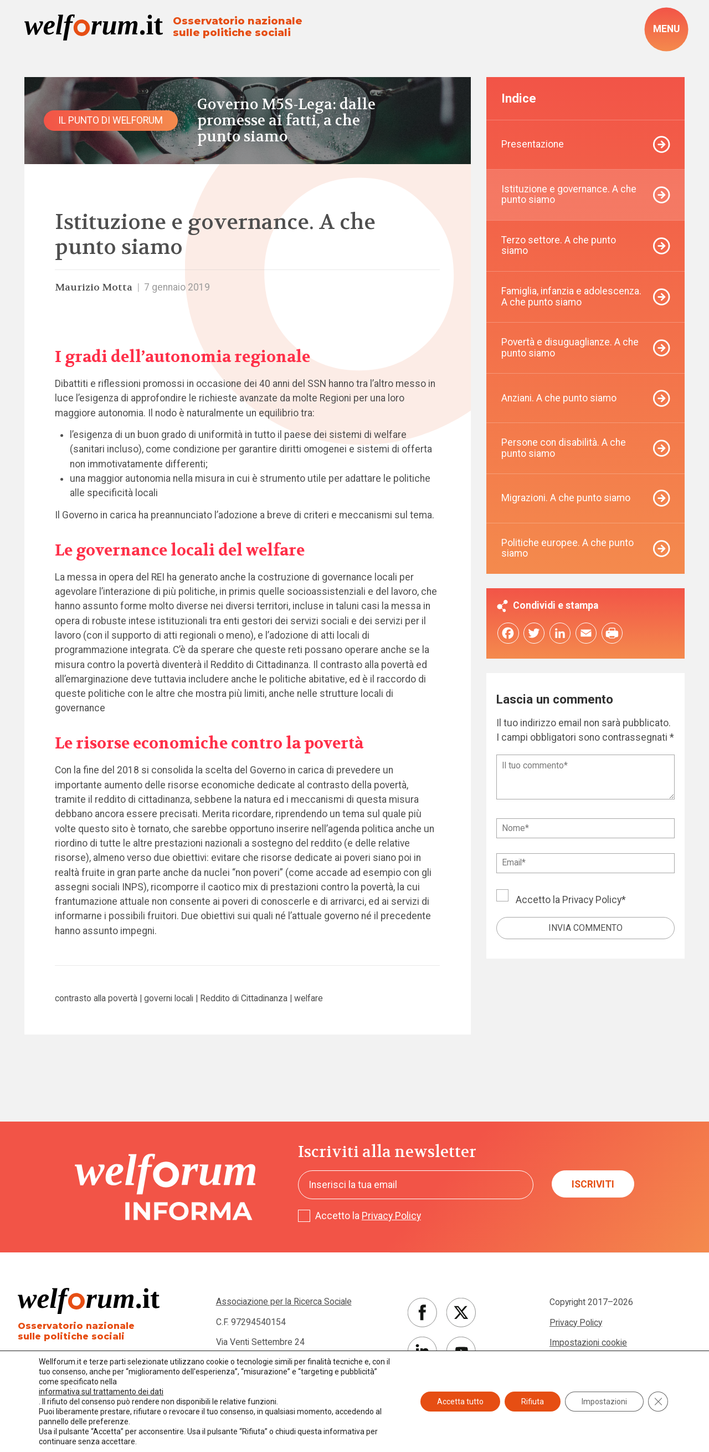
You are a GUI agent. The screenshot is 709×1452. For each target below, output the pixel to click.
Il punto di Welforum (110, 120)
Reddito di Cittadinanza (243, 998)
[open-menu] (666, 29)
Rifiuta (532, 1401)
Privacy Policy (591, 899)
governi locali (168, 998)
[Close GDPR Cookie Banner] (658, 1402)
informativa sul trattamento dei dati (101, 1391)
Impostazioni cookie (588, 1342)
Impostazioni (604, 1401)
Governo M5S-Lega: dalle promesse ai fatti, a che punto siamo (286, 120)
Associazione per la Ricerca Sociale (284, 1301)
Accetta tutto (460, 1401)
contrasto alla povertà (96, 998)
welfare (308, 998)
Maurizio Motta (93, 287)
